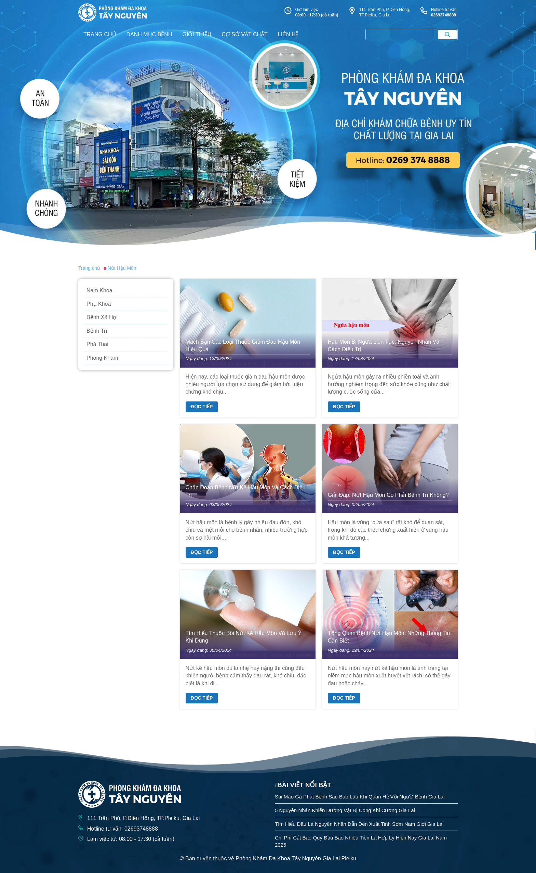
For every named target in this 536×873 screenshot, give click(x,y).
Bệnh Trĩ (96, 331)
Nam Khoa (99, 290)
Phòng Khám (102, 358)
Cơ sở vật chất (245, 34)
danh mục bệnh (149, 34)
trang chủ (99, 34)
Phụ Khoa (98, 304)
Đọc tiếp (202, 406)
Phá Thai (97, 344)
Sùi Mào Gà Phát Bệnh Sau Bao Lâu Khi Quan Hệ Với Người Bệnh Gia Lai (359, 796)
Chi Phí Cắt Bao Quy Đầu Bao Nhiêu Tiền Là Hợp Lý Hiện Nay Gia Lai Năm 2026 (361, 841)
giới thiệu (196, 34)
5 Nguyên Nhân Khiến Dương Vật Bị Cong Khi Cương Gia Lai (345, 810)
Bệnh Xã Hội (102, 317)
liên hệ (288, 34)
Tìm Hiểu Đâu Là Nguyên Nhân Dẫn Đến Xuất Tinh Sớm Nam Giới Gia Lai (359, 824)
